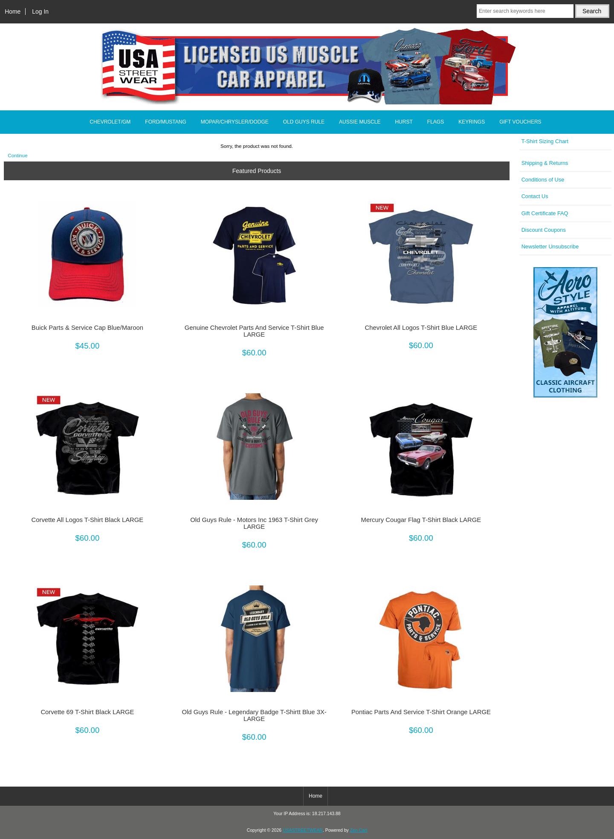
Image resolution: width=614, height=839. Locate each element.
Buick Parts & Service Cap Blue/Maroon (87, 327)
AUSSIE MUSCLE (359, 122)
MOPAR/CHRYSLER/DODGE (235, 122)
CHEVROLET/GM (110, 122)
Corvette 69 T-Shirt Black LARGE (87, 712)
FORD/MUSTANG (165, 122)
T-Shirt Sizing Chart (545, 141)
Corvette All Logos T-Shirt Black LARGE (88, 519)
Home (12, 11)
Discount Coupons (543, 230)
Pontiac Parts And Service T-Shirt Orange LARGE (421, 712)
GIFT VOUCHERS (520, 122)
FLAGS (435, 122)
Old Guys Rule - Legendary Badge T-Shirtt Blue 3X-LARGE (254, 715)
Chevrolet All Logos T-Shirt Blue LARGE (421, 327)
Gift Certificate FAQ (544, 213)
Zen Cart (359, 830)
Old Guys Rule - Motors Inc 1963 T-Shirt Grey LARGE (254, 523)
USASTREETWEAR (303, 830)
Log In (40, 11)
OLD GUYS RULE (303, 122)
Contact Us (534, 196)
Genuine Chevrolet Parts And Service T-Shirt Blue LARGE (254, 331)
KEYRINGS (471, 122)
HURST (403, 122)
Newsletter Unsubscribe (550, 246)
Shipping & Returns (544, 163)
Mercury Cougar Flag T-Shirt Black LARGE (421, 519)
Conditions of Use (543, 179)
